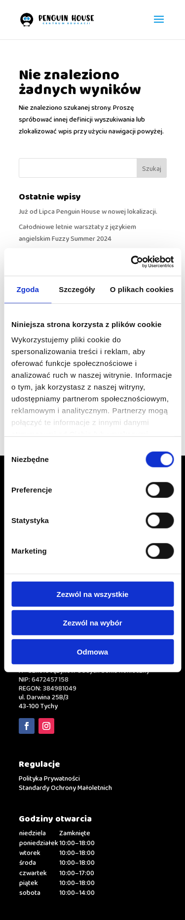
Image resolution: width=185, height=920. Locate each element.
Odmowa (92, 651)
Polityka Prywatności (49, 778)
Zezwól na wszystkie (93, 594)
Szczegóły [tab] (77, 289)
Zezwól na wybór (92, 623)
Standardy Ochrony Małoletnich (65, 788)
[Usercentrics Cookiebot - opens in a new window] (132, 262)
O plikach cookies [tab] (142, 289)
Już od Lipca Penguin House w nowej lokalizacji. (88, 211)
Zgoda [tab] (27, 289)
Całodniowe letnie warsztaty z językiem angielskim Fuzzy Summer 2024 (77, 233)
